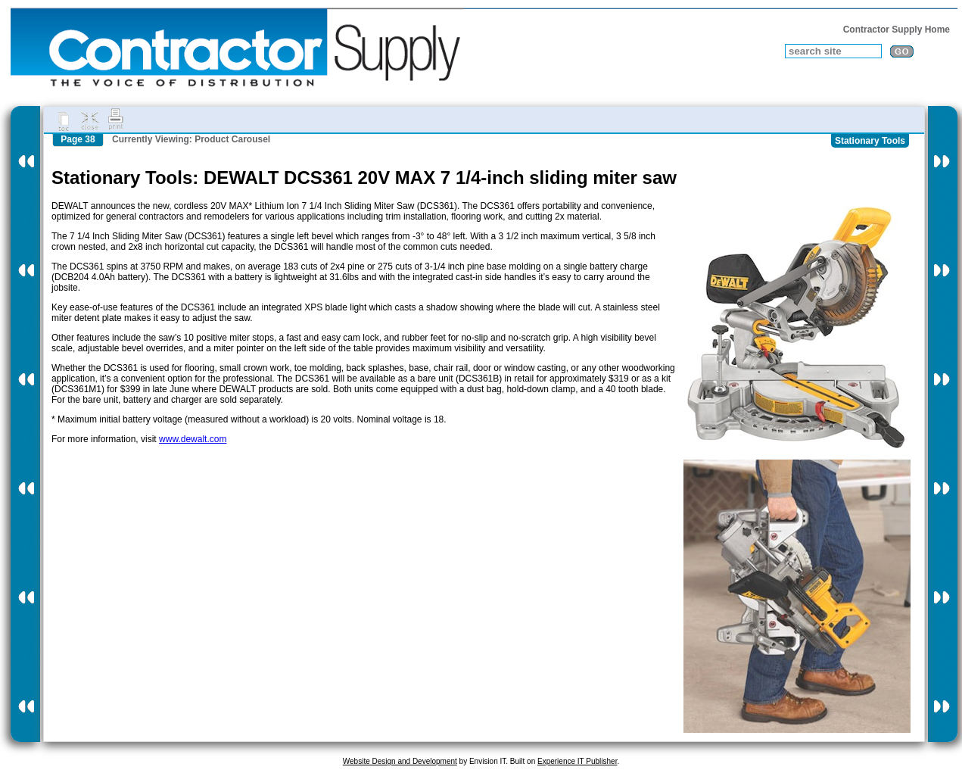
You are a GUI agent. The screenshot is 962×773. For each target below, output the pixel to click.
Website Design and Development (400, 761)
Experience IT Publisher (577, 761)
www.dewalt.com (192, 439)
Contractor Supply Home (896, 29)
